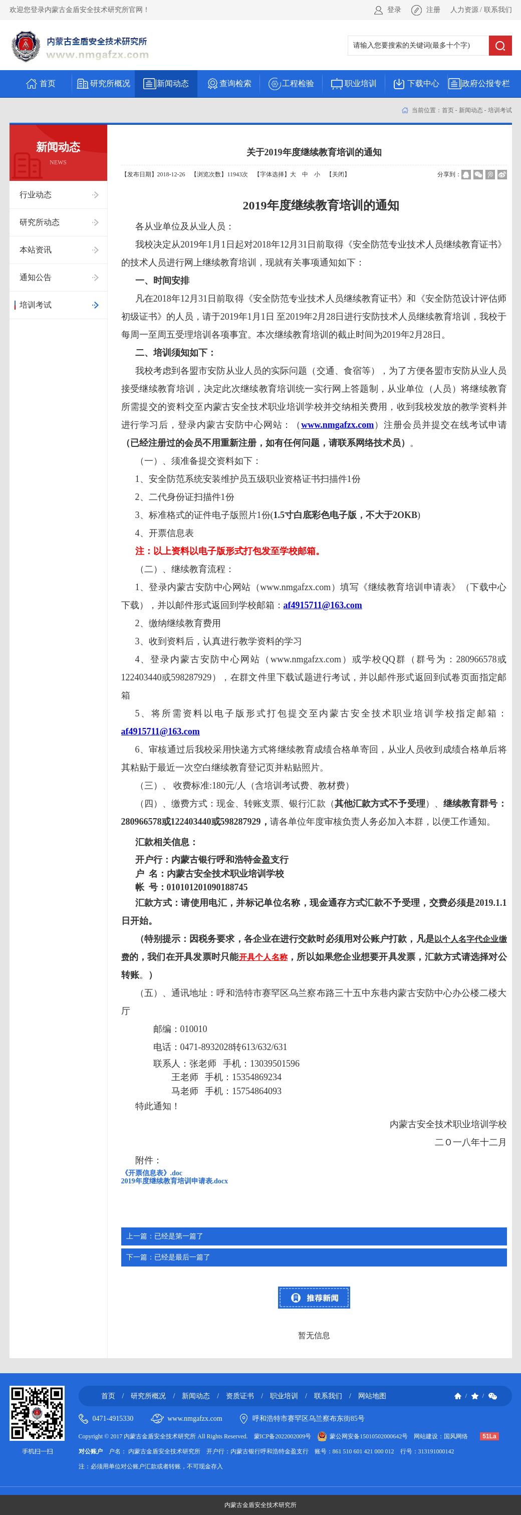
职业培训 (284, 1396)
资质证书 (240, 1396)
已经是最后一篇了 (168, 1257)
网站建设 (426, 1436)
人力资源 (464, 10)
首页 (448, 110)
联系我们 (498, 10)
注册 (433, 10)
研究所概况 (148, 1396)
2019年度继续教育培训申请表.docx (174, 1181)
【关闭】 (338, 174)
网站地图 (372, 1396)
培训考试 (500, 110)
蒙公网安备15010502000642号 (369, 1436)
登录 (394, 10)
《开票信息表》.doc (152, 1173)
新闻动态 (471, 110)
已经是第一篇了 (164, 1236)
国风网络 (456, 1436)
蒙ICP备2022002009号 (283, 1436)
